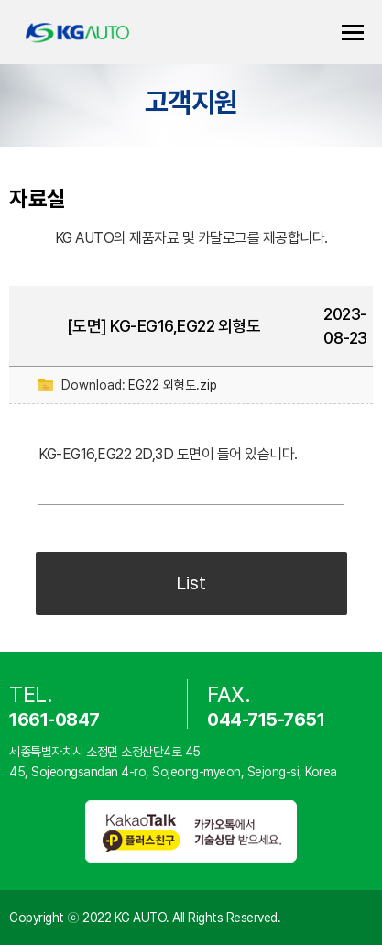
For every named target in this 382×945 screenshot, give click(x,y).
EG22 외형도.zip (172, 385)
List (191, 583)
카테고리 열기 (353, 32)
